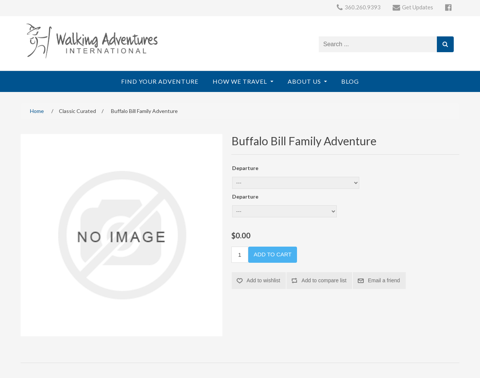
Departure (245, 168)
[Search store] (378, 44)
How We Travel (240, 81)
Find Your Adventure (159, 81)
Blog (350, 81)
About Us (305, 81)
